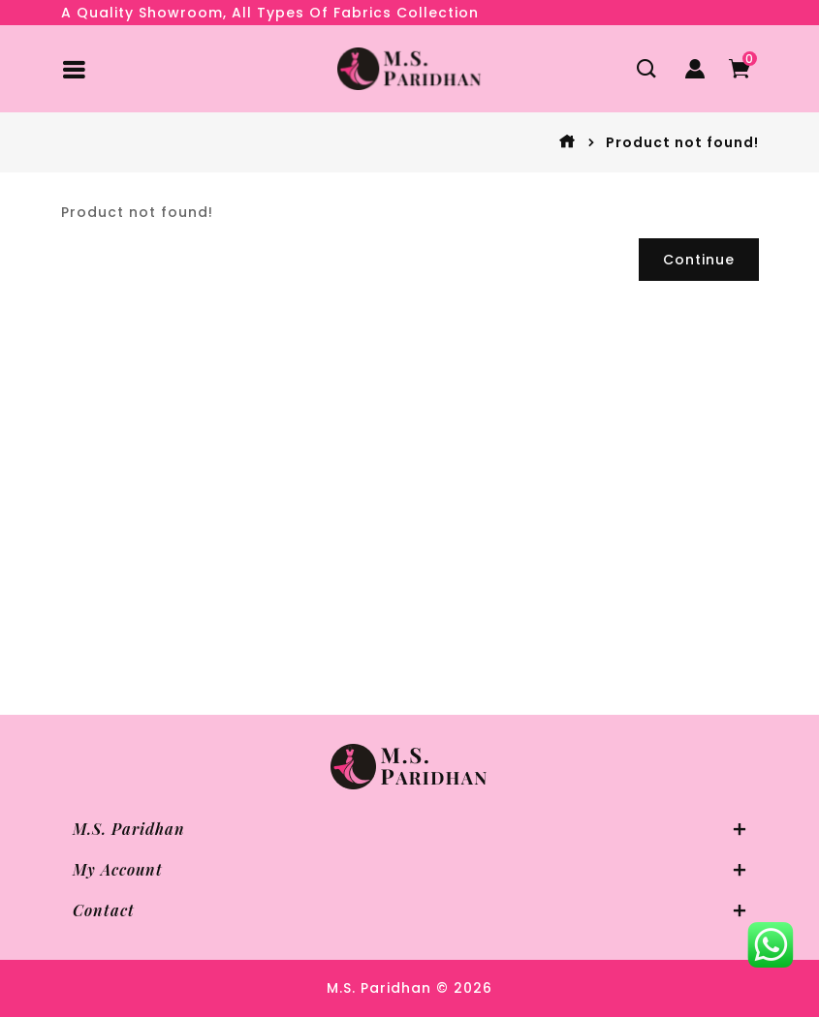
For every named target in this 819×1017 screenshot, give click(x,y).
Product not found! (682, 142)
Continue (699, 259)
